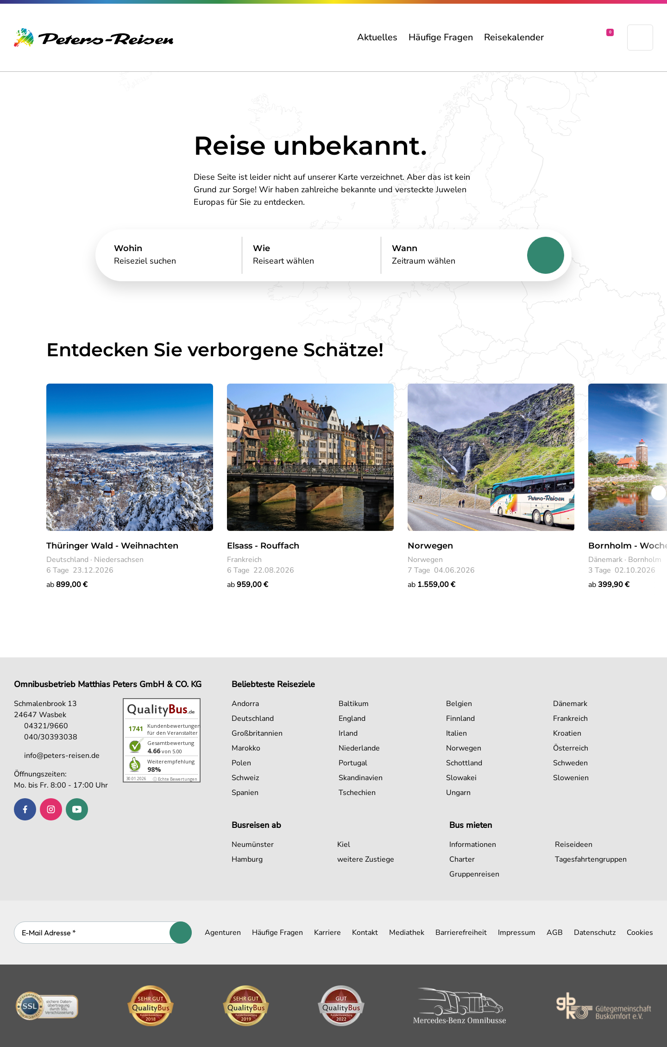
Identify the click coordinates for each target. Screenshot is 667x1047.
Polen (241, 763)
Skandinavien (361, 778)
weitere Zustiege (365, 859)
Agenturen (223, 932)
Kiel (343, 844)
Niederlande (359, 748)
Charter (462, 859)
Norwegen (430, 546)
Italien (456, 733)
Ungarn (458, 793)
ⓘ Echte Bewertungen (175, 779)
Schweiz (245, 778)
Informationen (472, 844)
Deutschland (253, 718)
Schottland (464, 763)
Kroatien (567, 733)
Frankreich (570, 718)
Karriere (327, 932)
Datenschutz (595, 932)
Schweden (570, 763)
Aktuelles (377, 37)
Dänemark (570, 704)
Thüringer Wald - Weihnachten (112, 546)
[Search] (172, 255)
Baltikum (354, 704)
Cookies (640, 932)
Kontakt (365, 932)
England (352, 718)
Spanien (245, 793)
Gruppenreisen (474, 874)
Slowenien (571, 778)
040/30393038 (45, 737)
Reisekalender (514, 37)
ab (67, 585)
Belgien (459, 704)
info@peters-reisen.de (57, 756)
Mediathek (406, 932)
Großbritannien (257, 733)
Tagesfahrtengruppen (591, 859)
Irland (348, 733)
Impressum (516, 932)
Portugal (353, 763)
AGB (555, 932)
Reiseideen (573, 844)
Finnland (460, 718)
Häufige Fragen (441, 37)
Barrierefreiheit (461, 932)
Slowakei (461, 778)
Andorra (245, 704)
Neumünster (253, 844)
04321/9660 (41, 726)
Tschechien (357, 793)
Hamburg (247, 859)
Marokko (246, 748)
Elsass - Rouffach (263, 546)
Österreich (570, 748)
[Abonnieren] (181, 932)
